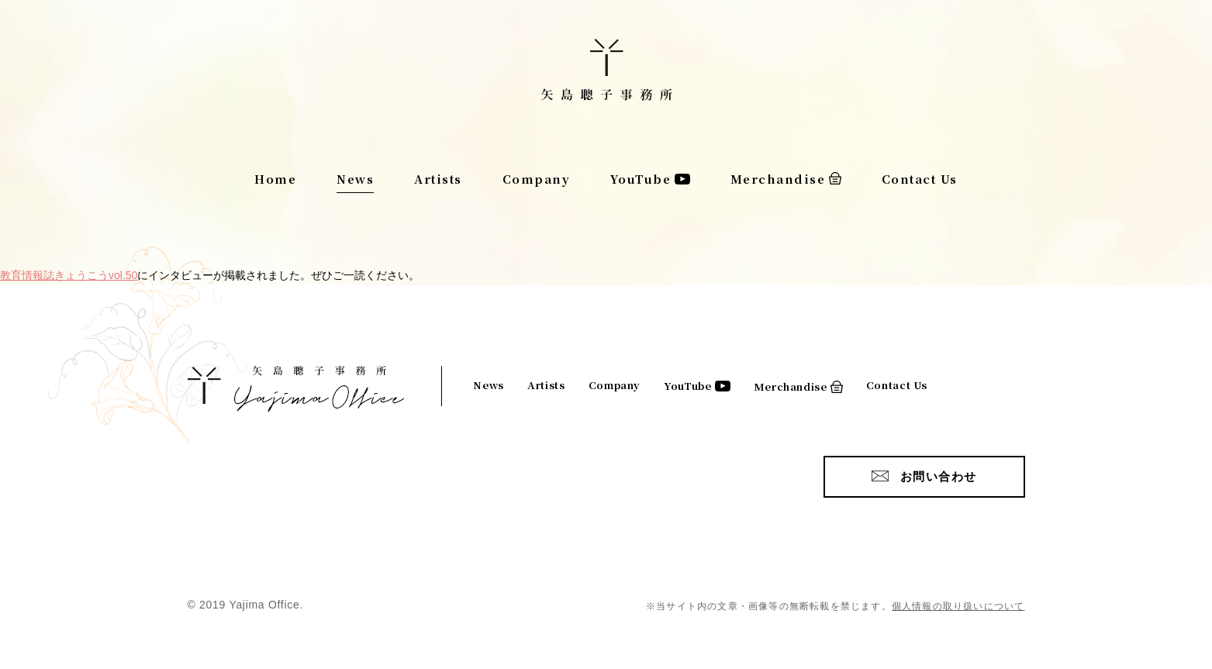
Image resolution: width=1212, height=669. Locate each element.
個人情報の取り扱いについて (958, 606)
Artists (438, 179)
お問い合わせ (938, 476)
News (355, 179)
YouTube (641, 179)
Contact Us (920, 179)
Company (536, 179)
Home (275, 179)
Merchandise (778, 179)
